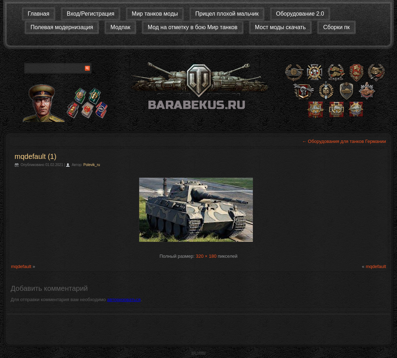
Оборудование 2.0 (300, 14)
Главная (38, 14)
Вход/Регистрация (90, 14)
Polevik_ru (91, 165)
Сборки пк (336, 27)
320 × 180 (206, 256)
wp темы (198, 352)
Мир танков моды (155, 14)
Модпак (120, 27)
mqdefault (21, 266)
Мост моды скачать (280, 27)
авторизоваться (124, 299)
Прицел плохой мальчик (227, 14)
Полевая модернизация (62, 27)
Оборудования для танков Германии (344, 141)
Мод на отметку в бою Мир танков (193, 27)
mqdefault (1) (35, 156)
